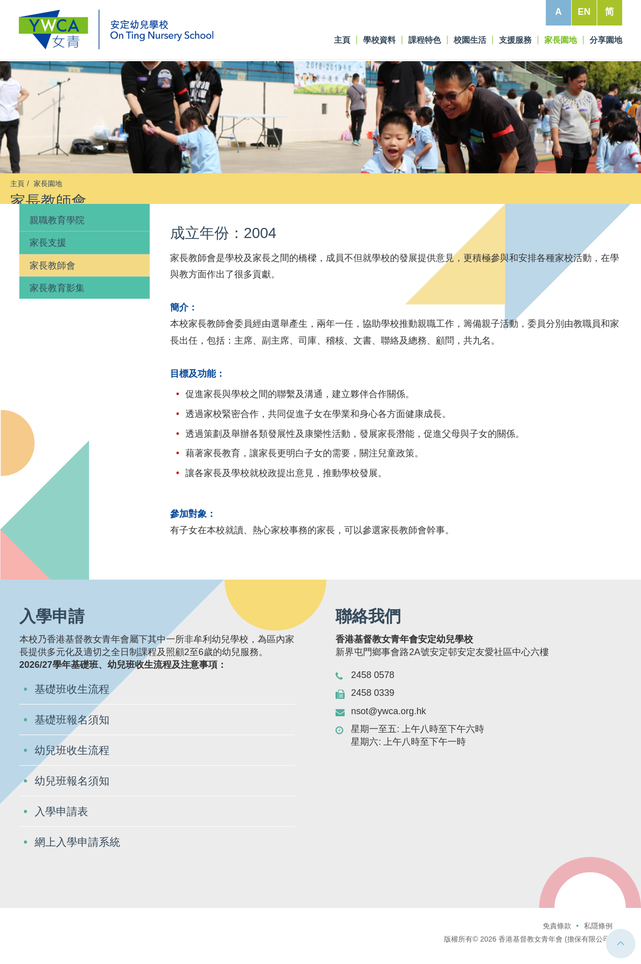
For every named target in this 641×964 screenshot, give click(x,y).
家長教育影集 (57, 298)
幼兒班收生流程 (74, 760)
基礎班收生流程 (74, 699)
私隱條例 (598, 936)
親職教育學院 (57, 230)
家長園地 (48, 183)
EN (583, 12)
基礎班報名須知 (74, 729)
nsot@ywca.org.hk (388, 721)
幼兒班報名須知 (74, 791)
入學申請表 (63, 821)
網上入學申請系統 (79, 852)
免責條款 (557, 936)
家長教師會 (52, 275)
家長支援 (48, 253)
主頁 (17, 183)
